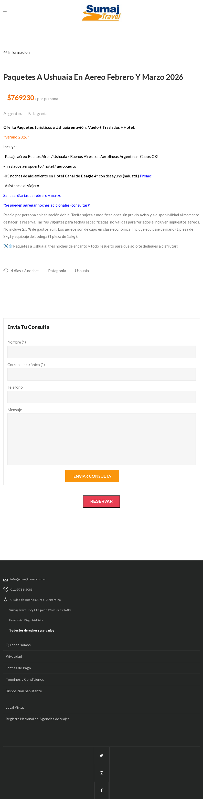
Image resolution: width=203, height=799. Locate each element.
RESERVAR (101, 501)
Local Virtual (15, 707)
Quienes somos (18, 645)
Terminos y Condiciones (25, 679)
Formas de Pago (18, 668)
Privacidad (14, 656)
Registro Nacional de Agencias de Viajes (38, 719)
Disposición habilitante (24, 691)
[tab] (21, 54)
